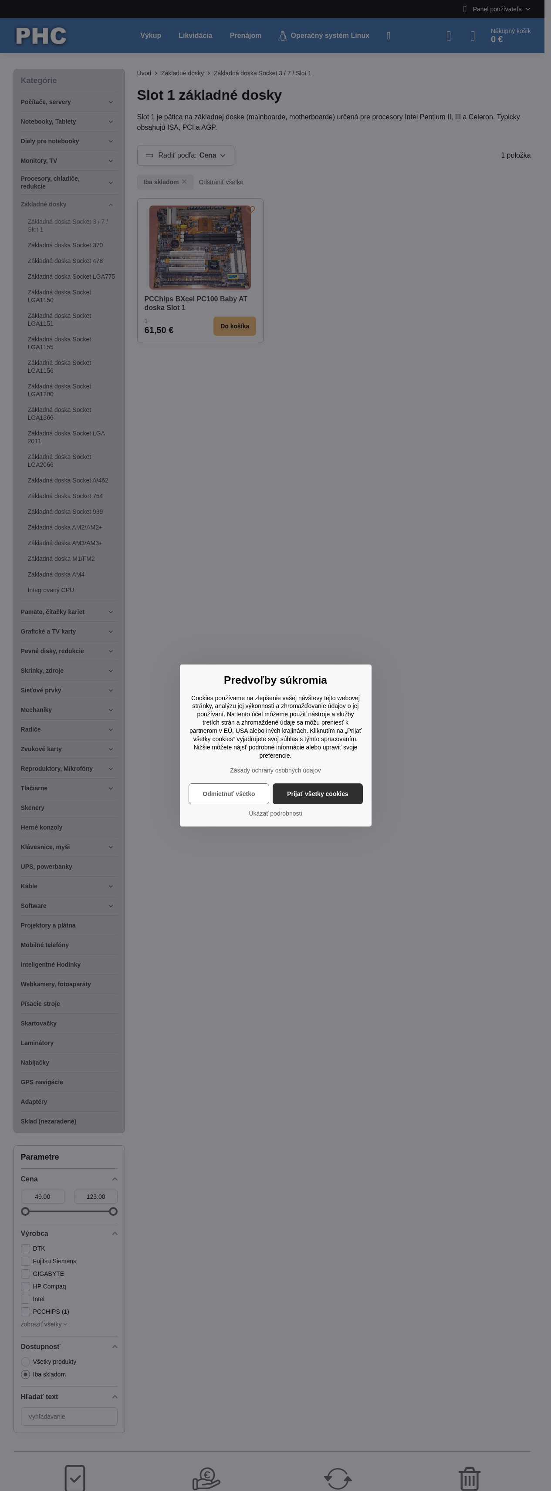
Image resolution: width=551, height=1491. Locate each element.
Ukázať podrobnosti (275, 813)
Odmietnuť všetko (229, 793)
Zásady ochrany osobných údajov (275, 770)
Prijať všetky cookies (317, 793)
